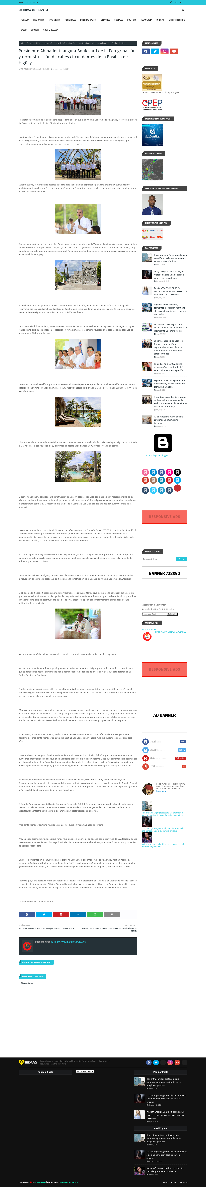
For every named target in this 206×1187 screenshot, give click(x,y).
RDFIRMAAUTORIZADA (69, 1182)
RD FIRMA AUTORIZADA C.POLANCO (35, 69)
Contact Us (183, 1182)
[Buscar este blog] (159, 559)
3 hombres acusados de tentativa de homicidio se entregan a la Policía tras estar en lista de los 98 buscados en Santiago (170, 402)
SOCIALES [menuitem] (118, 20)
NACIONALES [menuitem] (38, 20)
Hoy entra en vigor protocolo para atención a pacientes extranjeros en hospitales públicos (170, 258)
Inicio (23, 43)
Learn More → (162, 791)
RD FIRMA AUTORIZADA (33, 10)
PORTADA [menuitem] (25, 20)
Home (21, 2)
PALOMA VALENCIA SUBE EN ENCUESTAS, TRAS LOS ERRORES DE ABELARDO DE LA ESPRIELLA (170, 291)
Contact (36, 2)
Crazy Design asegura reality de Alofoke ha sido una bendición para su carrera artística (169, 274)
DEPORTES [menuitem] (105, 20)
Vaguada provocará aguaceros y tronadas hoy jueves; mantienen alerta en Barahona (169, 383)
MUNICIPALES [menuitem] (55, 20)
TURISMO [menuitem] (160, 20)
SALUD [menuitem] (24, 30)
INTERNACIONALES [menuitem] (88, 20)
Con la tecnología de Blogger (163, 454)
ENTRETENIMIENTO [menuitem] (177, 20)
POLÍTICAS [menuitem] (131, 20)
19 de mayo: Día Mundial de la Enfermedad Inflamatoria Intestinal (168, 419)
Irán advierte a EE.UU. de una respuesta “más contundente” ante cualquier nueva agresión (169, 367)
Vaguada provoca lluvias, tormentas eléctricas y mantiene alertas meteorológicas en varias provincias (170, 309)
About (28, 2)
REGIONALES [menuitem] (70, 20)
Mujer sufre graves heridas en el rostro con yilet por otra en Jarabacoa (165, 1170)
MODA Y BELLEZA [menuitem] (50, 30)
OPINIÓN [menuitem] (35, 30)
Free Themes (40, 1182)
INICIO (165, 1182)
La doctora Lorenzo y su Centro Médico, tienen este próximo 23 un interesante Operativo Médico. (170, 327)
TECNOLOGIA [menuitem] (146, 20)
